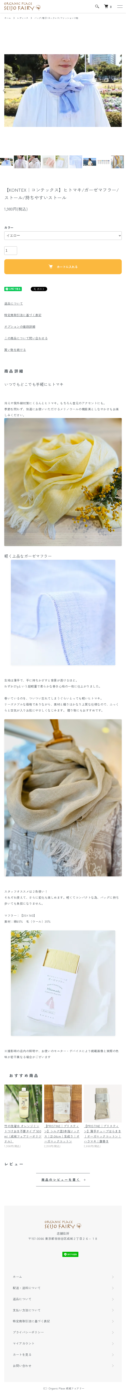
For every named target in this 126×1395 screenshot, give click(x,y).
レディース (22, 18)
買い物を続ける (15, 350)
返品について (13, 303)
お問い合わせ (22, 1365)
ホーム (7, 18)
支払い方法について (27, 1310)
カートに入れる (63, 267)
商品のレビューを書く (60, 1179)
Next (121, 90)
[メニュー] (119, 6)
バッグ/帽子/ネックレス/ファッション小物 (56, 18)
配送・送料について (27, 1288)
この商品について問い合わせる (26, 338)
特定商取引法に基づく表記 (22, 315)
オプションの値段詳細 (19, 326)
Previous (5, 90)
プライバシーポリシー (28, 1332)
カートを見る (22, 1354)
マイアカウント (24, 1343)
